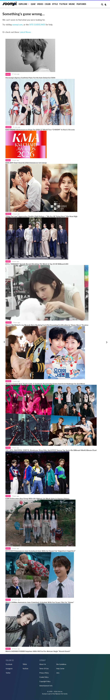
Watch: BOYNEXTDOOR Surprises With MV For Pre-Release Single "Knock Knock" (37, 651)
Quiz (33, 4)
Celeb (48, 4)
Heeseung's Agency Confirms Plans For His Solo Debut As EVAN (30, 78)
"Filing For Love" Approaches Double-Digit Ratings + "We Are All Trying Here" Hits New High (41, 216)
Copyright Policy (44, 681)
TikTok (25, 664)
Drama (8, 213)
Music (72, 4)
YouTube (25, 668)
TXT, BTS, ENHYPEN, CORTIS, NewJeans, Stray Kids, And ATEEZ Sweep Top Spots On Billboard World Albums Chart (51, 450)
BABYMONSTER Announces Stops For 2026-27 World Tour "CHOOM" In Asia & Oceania (40, 130)
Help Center (60, 668)
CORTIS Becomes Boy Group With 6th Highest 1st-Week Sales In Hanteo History (37, 498)
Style (55, 4)
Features (81, 4)
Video (40, 4)
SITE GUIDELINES (37, 24)
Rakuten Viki (59, 694)
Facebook (9, 664)
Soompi (8, 127)
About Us (42, 664)
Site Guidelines (61, 664)
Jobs (57, 673)
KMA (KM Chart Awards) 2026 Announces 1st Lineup (26, 163)
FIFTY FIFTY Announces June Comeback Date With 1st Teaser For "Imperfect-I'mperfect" (40, 551)
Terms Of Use (43, 668)
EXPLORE (23, 4)
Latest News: (25, 32)
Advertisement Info (45, 686)
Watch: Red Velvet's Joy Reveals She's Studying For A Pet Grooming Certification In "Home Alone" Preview (46, 325)
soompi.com (17, 24)
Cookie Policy (43, 677)
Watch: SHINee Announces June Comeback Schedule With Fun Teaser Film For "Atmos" (39, 602)
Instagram (9, 668)
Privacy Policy (44, 673)
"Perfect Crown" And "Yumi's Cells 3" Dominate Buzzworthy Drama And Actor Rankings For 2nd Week (45, 384)
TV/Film (8, 322)
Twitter (8, 673)
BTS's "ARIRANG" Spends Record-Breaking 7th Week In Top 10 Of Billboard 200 (36, 264)
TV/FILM (63, 4)
